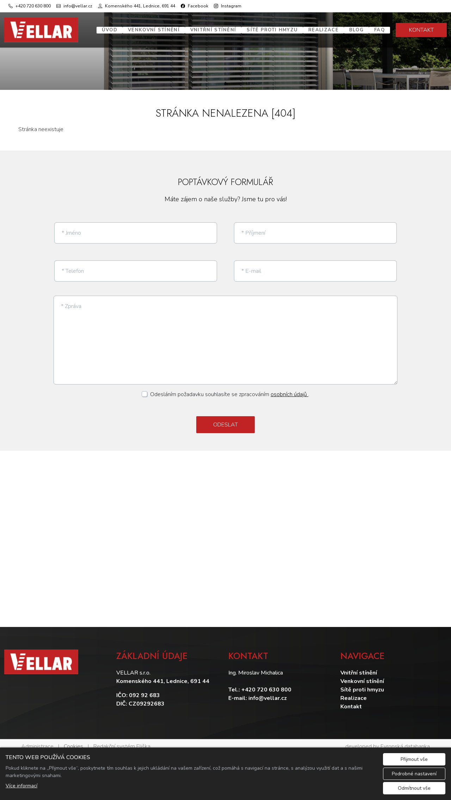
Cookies (73, 740)
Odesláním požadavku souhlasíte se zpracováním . (229, 389)
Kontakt (351, 700)
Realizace (323, 30)
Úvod (109, 30)
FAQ (379, 30)
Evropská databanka (405, 740)
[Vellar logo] (41, 30)
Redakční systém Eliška (121, 740)
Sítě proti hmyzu (272, 30)
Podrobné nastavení (414, 773)
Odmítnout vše (414, 788)
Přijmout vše (414, 759)
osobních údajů (289, 389)
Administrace (37, 740)
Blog (356, 30)
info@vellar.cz (267, 692)
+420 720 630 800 (266, 684)
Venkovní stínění (154, 30)
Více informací (21, 785)
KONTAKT (421, 30)
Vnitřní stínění (213, 30)
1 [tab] (225, 82)
